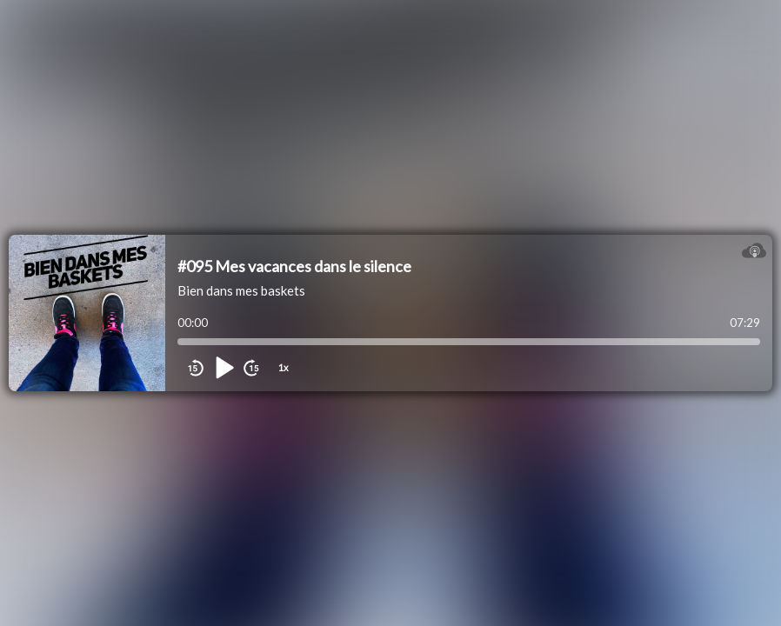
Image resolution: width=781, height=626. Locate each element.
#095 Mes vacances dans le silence (294, 266)
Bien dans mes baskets (241, 290)
